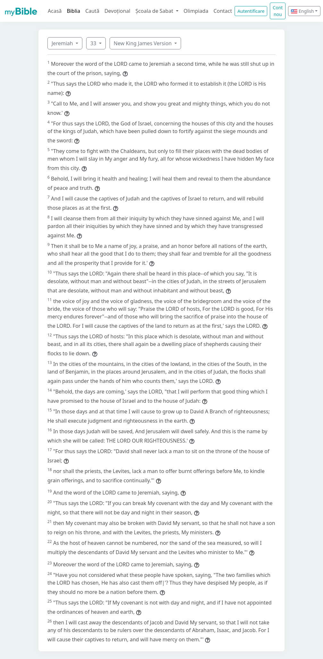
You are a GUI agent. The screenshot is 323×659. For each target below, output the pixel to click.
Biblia (73, 10)
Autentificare (250, 11)
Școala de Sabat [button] (155, 10)
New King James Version (143, 43)
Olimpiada (196, 10)
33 (93, 43)
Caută (92, 10)
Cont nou (278, 10)
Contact (222, 10)
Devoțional (117, 10)
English (302, 11)
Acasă (55, 10)
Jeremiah (63, 43)
